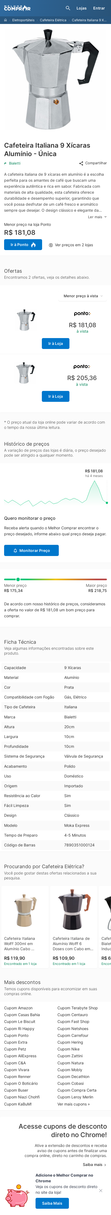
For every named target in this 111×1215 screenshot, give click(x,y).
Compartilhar (93, 163)
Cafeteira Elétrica (53, 20)
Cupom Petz (15, 1049)
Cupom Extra (15, 1042)
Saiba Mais (52, 1203)
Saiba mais (95, 1164)
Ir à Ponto (23, 245)
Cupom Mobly (69, 1069)
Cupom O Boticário (21, 1083)
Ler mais (97, 217)
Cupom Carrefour (72, 1035)
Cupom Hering (70, 1042)
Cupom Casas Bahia (22, 1014)
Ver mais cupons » (73, 1104)
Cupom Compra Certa (77, 1090)
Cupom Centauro (72, 1014)
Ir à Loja (55, 343)
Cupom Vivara (16, 1069)
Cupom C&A (15, 1063)
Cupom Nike (68, 1049)
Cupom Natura (70, 1063)
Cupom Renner (17, 1076)
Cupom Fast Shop (73, 1021)
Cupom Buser (16, 1090)
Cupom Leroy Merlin (75, 1097)
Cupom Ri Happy (19, 1028)
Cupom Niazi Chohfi (22, 1097)
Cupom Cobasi (70, 1083)
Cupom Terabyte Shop (77, 1008)
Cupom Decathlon (73, 1076)
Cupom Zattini (70, 1055)
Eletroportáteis (23, 20)
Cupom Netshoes (72, 1028)
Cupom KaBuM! (18, 1104)
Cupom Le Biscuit (19, 1021)
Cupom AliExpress (20, 1055)
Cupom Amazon (18, 1008)
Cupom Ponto (16, 1035)
